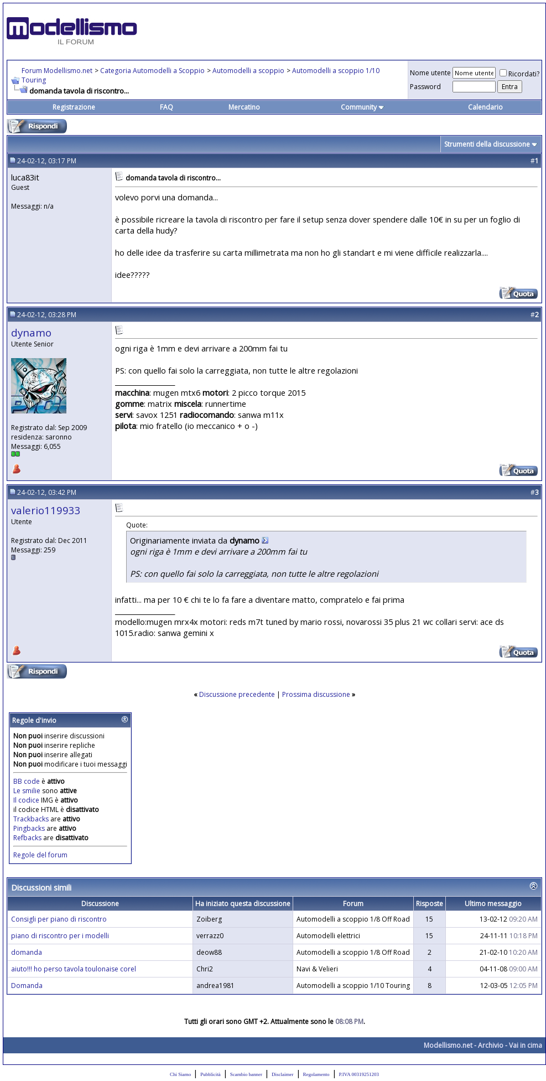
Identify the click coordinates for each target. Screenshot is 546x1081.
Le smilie (26, 790)
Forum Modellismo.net (57, 70)
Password (425, 86)
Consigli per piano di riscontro (59, 919)
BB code (26, 781)
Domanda (27, 985)
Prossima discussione (316, 694)
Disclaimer (283, 1074)
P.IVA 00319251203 (359, 1074)
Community (362, 107)
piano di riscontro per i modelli (60, 935)
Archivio (490, 1045)
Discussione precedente (237, 694)
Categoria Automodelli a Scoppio (152, 70)
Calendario (485, 107)
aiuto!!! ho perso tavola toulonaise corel (73, 969)
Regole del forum (40, 855)
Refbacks (27, 837)
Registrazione (74, 107)
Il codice (27, 800)
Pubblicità (210, 1074)
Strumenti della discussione (487, 144)
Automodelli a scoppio (248, 70)
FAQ (166, 107)
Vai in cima (525, 1045)
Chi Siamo (180, 1074)
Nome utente (430, 72)
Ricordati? (519, 74)
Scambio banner (246, 1074)
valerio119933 (46, 510)
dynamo (31, 332)
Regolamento (316, 1074)
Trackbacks (31, 819)
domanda (26, 952)
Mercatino (244, 107)
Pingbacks (29, 828)
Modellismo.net (448, 1045)
